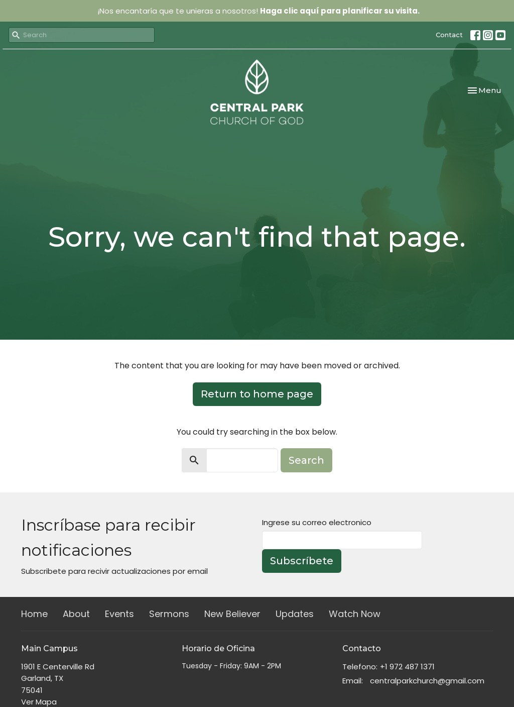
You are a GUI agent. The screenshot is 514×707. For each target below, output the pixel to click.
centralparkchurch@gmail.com (427, 680)
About (76, 614)
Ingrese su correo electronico (316, 522)
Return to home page (257, 394)
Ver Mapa (39, 701)
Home (34, 614)
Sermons (169, 614)
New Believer (232, 614)
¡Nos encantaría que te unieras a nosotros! (258, 11)
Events (119, 614)
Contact (449, 35)
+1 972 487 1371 (407, 666)
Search (306, 460)
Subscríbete (301, 561)
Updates (295, 614)
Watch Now (354, 614)
